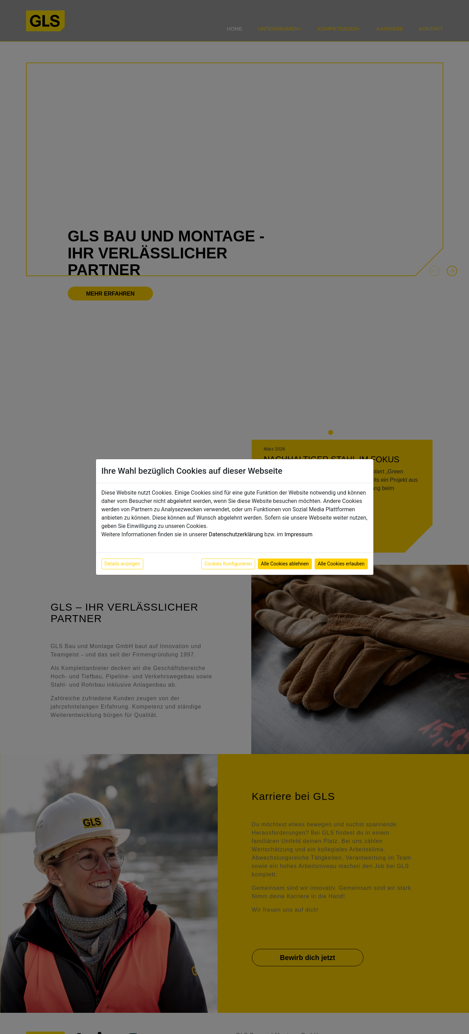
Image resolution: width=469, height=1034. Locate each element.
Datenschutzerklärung (236, 534)
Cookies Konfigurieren (228, 563)
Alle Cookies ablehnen (285, 563)
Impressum (298, 534)
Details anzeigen (122, 563)
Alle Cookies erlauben (341, 563)
